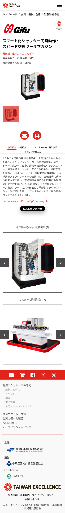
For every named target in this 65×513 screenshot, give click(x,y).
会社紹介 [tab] (22, 147)
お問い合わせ (32, 499)
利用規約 (25, 495)
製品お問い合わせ (32, 208)
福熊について (10, 422)
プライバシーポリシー (44, 495)
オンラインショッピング (17, 427)
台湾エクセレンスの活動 (17, 385)
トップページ (10, 14)
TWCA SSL (15, 476)
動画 (7, 398)
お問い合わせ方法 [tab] (32, 151)
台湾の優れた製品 (30, 14)
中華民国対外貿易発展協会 (24, 463)
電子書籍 (10, 402)
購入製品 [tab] (53, 147)
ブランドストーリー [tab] (37, 147)
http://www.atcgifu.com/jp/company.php (26, 201)
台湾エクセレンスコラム (18, 406)
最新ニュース (12, 389)
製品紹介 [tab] (12, 147)
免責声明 (13, 495)
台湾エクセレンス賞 (14, 414)
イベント (10, 393)
